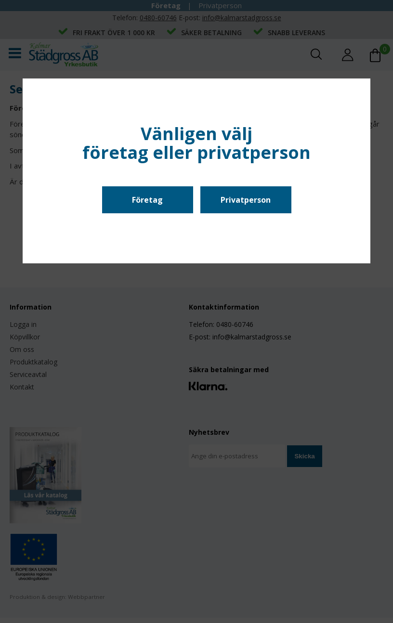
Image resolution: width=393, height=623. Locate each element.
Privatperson (246, 200)
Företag (147, 200)
